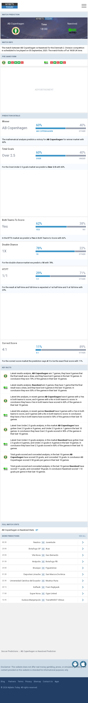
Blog (3, 681)
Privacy (28, 681)
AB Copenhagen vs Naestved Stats (20, 530)
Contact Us (48, 681)
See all (82, 536)
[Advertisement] (44, 90)
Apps (57, 681)
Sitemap (37, 681)
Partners (12, 681)
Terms (20, 681)
